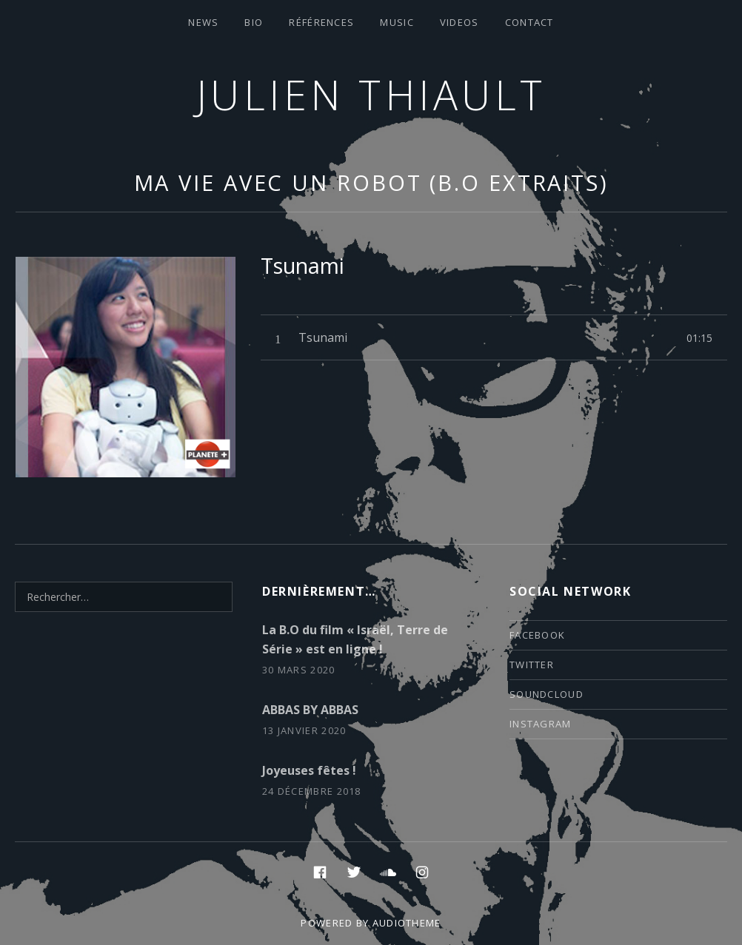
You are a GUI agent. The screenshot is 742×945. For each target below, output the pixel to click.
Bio (253, 22)
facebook (537, 635)
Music (397, 22)
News (203, 22)
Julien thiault (371, 94)
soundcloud (546, 694)
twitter (531, 664)
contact (529, 22)
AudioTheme (406, 922)
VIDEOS (459, 22)
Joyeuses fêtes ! (309, 770)
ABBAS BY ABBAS (310, 710)
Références (321, 22)
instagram (540, 723)
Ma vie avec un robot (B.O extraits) (371, 182)
